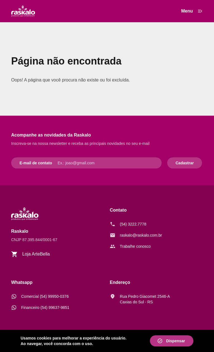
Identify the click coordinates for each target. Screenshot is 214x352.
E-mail (25, 163)
